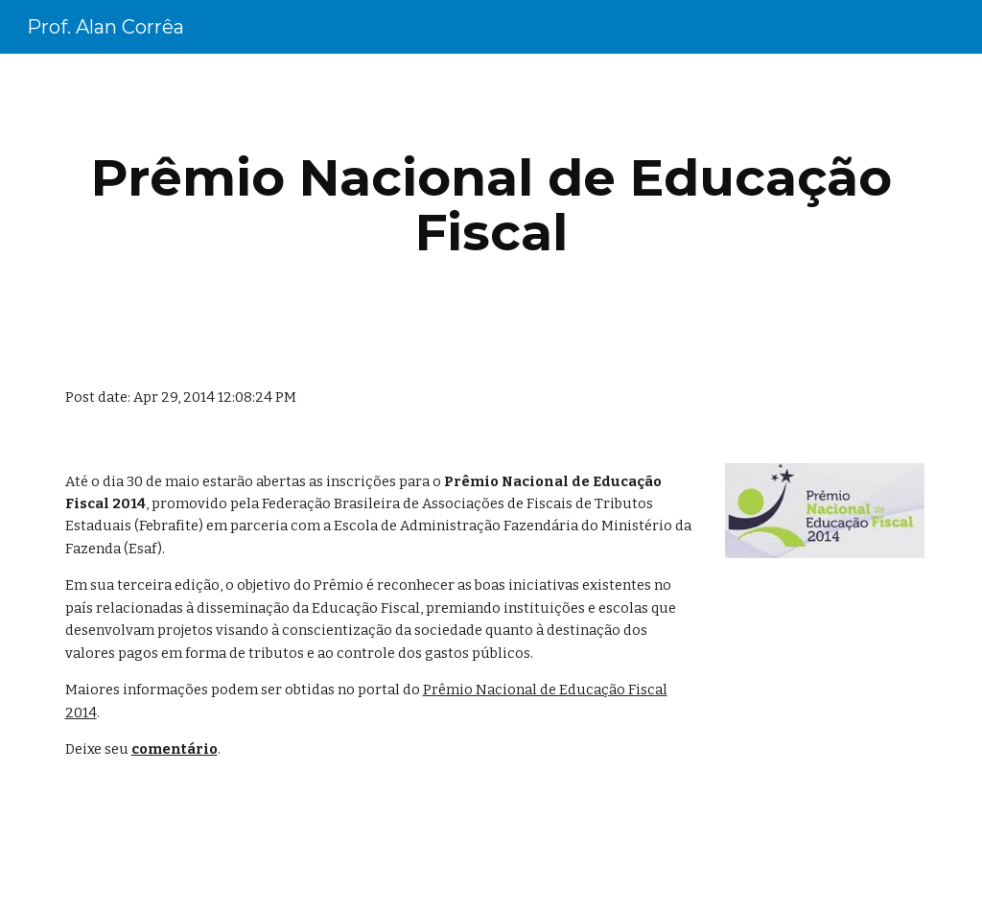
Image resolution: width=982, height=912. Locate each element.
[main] (491, 204)
